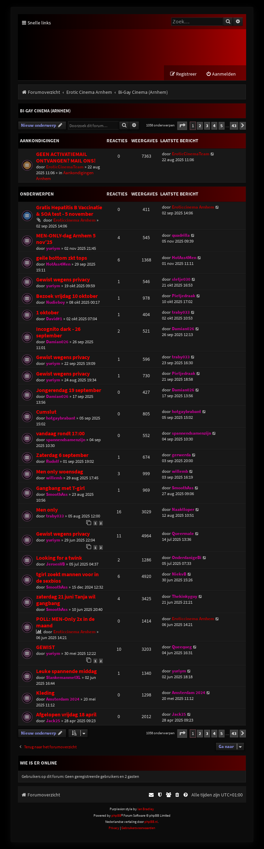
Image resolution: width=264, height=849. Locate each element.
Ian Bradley (146, 809)
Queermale (183, 533)
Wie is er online (38, 763)
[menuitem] (221, 74)
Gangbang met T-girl (60, 488)
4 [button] (214, 126)
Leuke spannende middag (66, 671)
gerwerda (181, 455)
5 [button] (221, 126)
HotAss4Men (58, 264)
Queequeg (182, 647)
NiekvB (179, 574)
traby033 (181, 312)
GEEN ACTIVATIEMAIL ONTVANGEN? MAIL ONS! (66, 157)
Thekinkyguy (184, 597)
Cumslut (46, 412)
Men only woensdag (59, 471)
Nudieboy (55, 302)
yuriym (53, 248)
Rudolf (52, 461)
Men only (47, 509)
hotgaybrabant (60, 418)
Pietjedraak (183, 296)
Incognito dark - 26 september (58, 332)
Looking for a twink (59, 558)
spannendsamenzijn (65, 440)
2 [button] (200, 126)
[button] (182, 126)
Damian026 (57, 342)
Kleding (45, 693)
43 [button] (234, 126)
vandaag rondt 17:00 (60, 433)
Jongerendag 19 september (68, 390)
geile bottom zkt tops (61, 258)
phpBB (116, 815)
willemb (54, 478)
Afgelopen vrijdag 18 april (66, 715)
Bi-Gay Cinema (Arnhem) (45, 111)
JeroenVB (55, 564)
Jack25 (53, 721)
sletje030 (181, 279)
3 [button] (207, 126)
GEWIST (45, 647)
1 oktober (47, 312)
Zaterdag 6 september (62, 455)
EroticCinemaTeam (65, 167)
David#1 (54, 319)
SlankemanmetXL (63, 678)
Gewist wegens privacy (63, 279)
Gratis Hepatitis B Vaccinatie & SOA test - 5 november (69, 210)
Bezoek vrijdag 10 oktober (67, 296)
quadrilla (181, 235)
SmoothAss (57, 494)
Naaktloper (183, 509)
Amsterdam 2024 (62, 699)
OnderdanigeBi (186, 558)
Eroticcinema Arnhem (74, 220)
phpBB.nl (151, 822)
